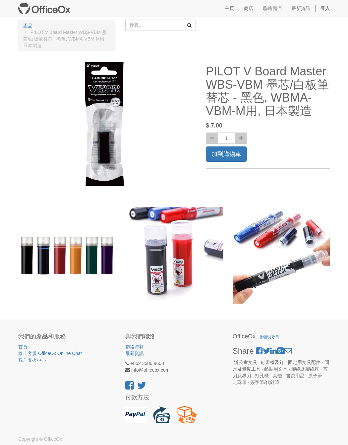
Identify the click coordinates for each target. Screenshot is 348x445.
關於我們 (269, 336)
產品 (27, 25)
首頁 (23, 346)
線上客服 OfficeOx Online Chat (50, 353)
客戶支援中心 (32, 360)
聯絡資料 (134, 346)
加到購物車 (226, 154)
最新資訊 (134, 353)
